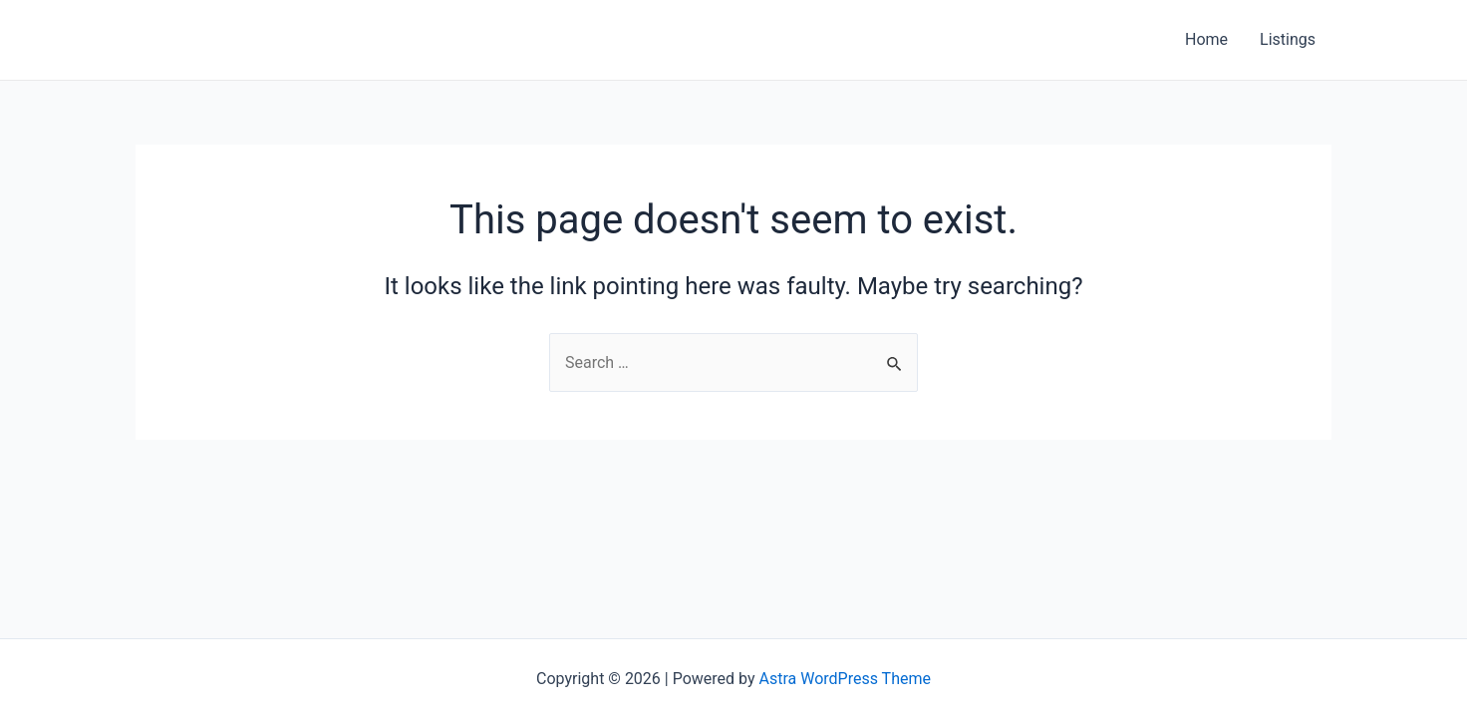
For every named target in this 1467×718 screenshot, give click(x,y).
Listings (1288, 39)
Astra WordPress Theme (845, 678)
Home (1206, 39)
